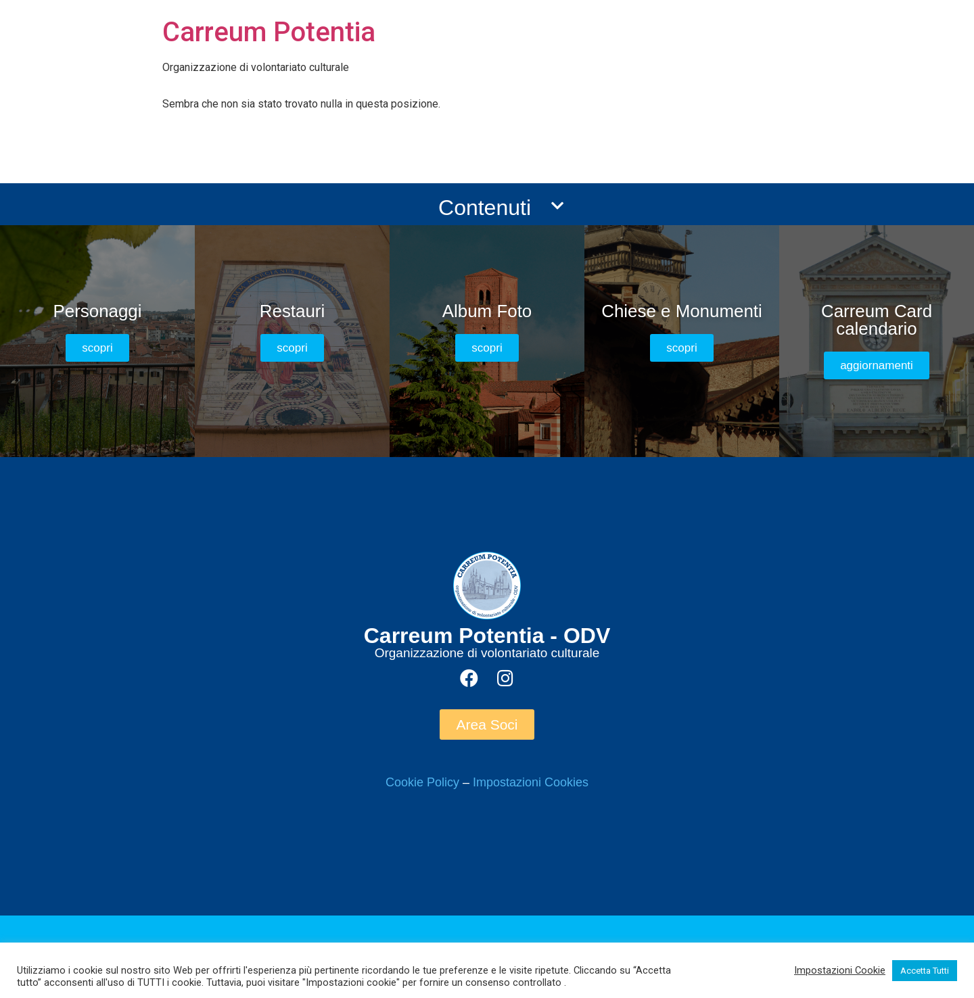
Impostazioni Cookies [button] (530, 782)
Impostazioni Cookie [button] (839, 970)
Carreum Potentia (268, 32)
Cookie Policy (422, 782)
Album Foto (487, 311)
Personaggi (97, 311)
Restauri (292, 311)
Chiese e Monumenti (681, 311)
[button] (97, 348)
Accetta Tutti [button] (924, 971)
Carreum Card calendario (876, 320)
